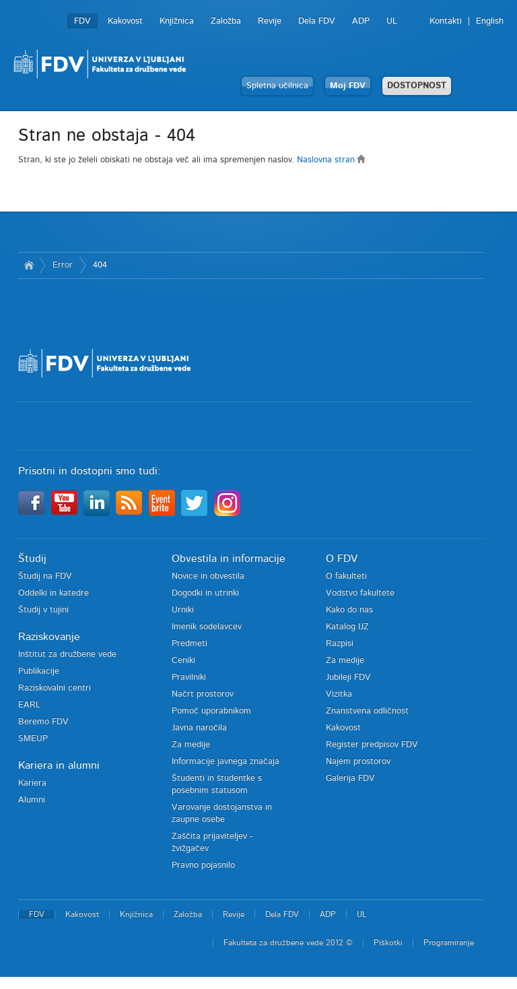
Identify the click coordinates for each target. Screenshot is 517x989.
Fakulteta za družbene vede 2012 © (288, 942)
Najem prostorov (358, 761)
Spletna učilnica (277, 86)
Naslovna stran (331, 160)
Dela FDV (316, 21)
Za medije (191, 744)
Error (63, 265)
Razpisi (339, 643)
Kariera (32, 783)
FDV (82, 21)
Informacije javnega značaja (225, 761)
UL (391, 21)
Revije (269, 21)
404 (100, 265)
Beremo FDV (43, 721)
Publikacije (38, 671)
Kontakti (445, 21)
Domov (28, 265)
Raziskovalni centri (54, 688)
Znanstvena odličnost (367, 711)
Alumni (31, 800)
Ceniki (183, 660)
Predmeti (189, 643)
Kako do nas (349, 610)
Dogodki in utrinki (205, 593)
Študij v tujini (43, 610)
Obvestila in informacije (228, 558)
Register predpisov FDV (372, 744)
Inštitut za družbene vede (67, 654)
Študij (32, 558)
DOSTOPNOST (416, 86)
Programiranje (448, 942)
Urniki (183, 610)
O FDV (341, 558)
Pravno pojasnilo (203, 865)
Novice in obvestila (208, 576)
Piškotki (388, 942)
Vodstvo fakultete (360, 593)
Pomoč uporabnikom (211, 711)
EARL (29, 705)
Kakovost (125, 21)
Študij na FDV (45, 576)
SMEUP (33, 738)
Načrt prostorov (203, 694)
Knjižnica (177, 21)
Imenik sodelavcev (207, 627)
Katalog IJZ (347, 627)
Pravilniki (189, 677)
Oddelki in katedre (53, 593)
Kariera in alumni (59, 765)
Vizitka (339, 694)
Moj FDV (348, 86)
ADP (361, 21)
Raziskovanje (49, 636)
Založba (226, 21)
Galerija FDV (350, 778)
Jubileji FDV (348, 677)
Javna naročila (199, 728)
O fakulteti (346, 576)
